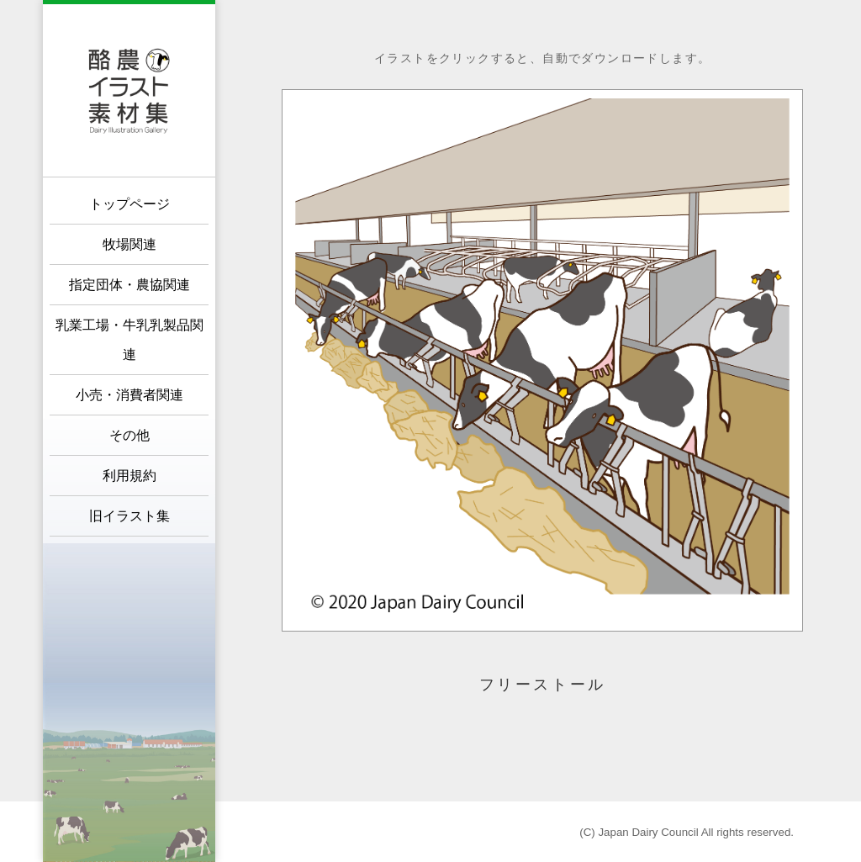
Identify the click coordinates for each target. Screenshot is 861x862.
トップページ (129, 204)
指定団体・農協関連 (129, 285)
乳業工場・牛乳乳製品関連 (129, 340)
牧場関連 (129, 244)
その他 (129, 435)
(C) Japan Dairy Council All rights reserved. (686, 832)
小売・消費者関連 (129, 395)
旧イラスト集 (129, 516)
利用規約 (129, 475)
